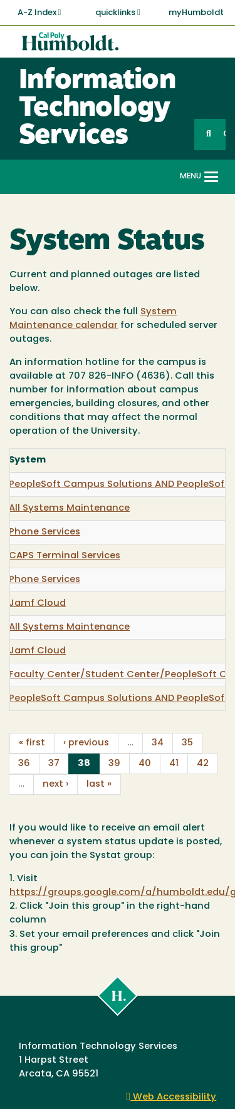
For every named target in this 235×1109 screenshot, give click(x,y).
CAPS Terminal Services (64, 556)
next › (55, 784)
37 (54, 764)
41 (174, 764)
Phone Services (44, 532)
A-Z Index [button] (39, 12)
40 (144, 764)
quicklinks (117, 12)
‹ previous (86, 743)
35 (187, 743)
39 (114, 764)
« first (32, 743)
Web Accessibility (172, 1097)
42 (203, 764)
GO (224, 134)
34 (158, 743)
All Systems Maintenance (69, 508)
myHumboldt (196, 13)
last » (99, 784)
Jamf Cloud (37, 603)
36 (24, 764)
